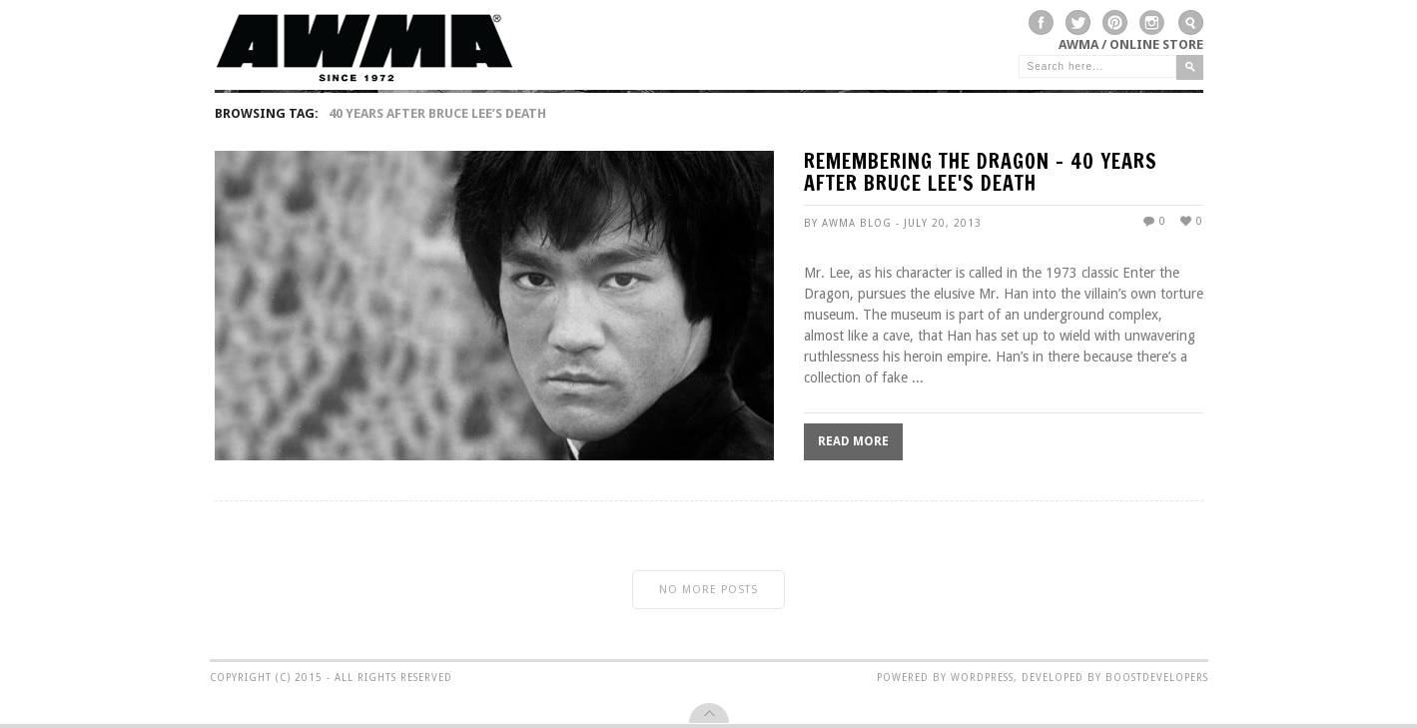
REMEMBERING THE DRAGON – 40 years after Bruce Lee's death (980, 174)
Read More (853, 441)
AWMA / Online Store (1131, 44)
